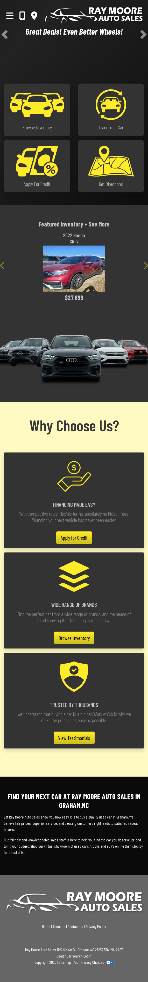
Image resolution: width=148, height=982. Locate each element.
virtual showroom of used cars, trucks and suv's (79, 845)
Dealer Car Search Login (74, 955)
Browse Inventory (74, 638)
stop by (137, 845)
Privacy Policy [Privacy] (96, 926)
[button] (4, 34)
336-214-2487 (113, 949)
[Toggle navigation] (10, 15)
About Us (59, 926)
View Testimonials (74, 738)
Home (46, 926)
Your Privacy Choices (93, 962)
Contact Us (75, 926)
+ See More (97, 224)
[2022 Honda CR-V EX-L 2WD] (74, 269)
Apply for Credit (74, 537)
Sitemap (65, 962)
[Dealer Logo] (93, 15)
